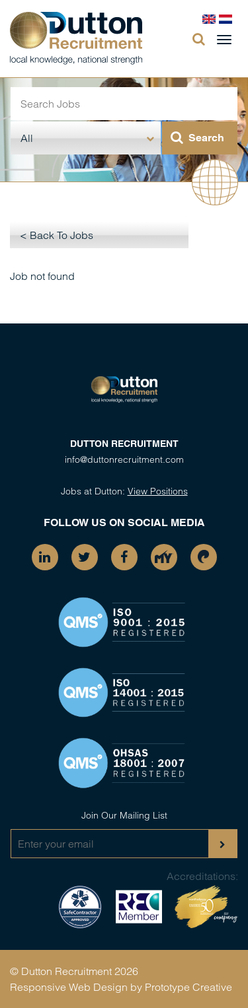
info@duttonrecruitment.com (124, 459)
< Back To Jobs (56, 235)
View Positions (158, 491)
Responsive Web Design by (76, 986)
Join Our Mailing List (124, 815)
